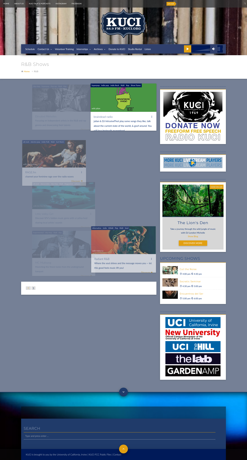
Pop (116, 222)
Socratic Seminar (190, 281)
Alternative (97, 222)
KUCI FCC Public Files (100, 454)
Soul (126, 222)
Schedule (30, 49)
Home (6, 3)
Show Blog (193, 236)
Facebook (77, 3)
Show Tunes (136, 85)
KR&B (111, 222)
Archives (98, 49)
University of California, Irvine (72, 454)
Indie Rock (114, 85)
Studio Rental (135, 49)
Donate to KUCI (117, 49)
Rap (127, 85)
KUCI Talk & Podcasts (39, 3)
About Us (19, 3)
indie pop (105, 85)
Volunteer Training (64, 49)
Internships (82, 49)
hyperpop (96, 85)
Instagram (61, 3)
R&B (122, 85)
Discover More (193, 243)
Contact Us (43, 49)
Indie (105, 222)
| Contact (116, 454)
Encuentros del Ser (192, 293)
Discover (146, 265)
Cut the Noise (188, 269)
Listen (148, 49)
